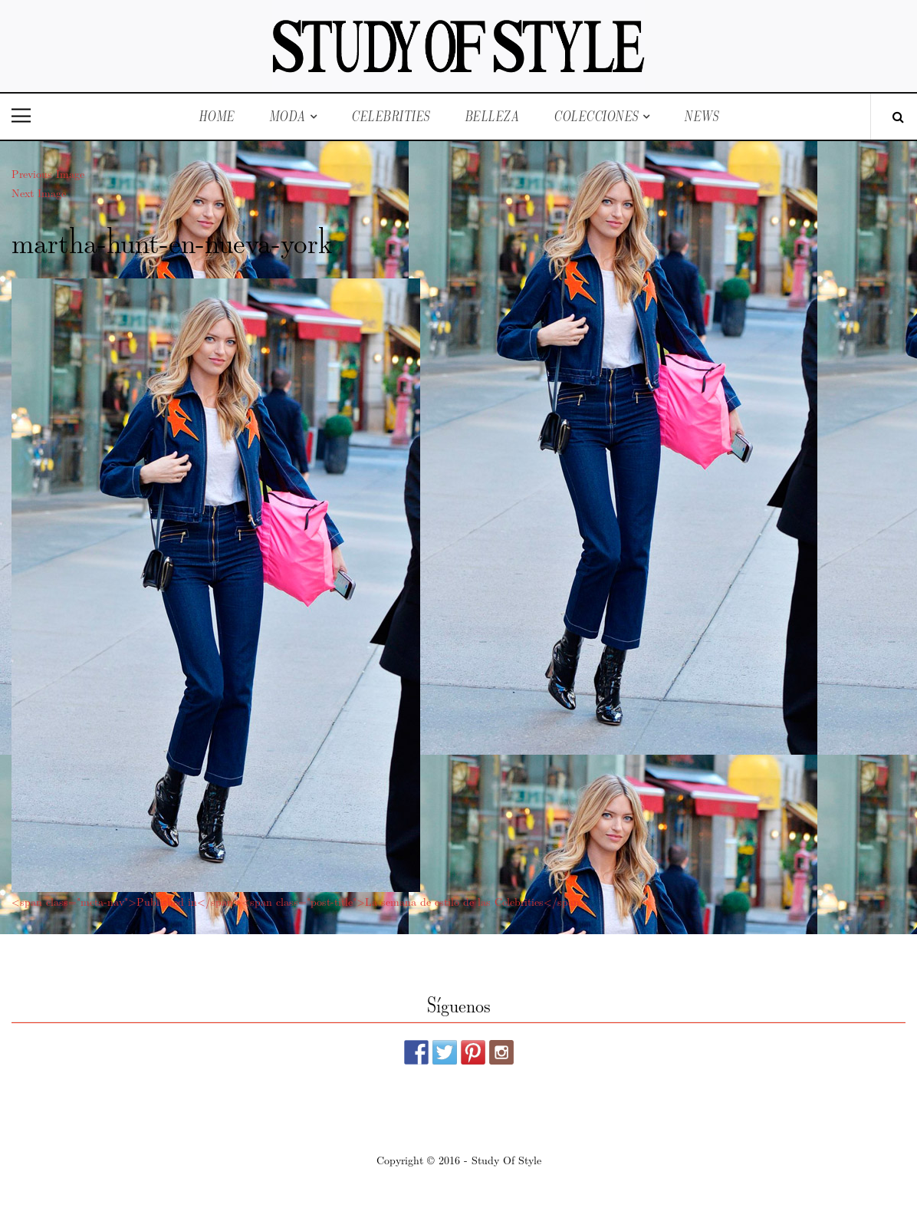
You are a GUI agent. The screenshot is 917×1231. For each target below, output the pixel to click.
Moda (287, 116)
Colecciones (596, 116)
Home (217, 116)
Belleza (492, 116)
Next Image (39, 192)
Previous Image (48, 173)
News (701, 116)
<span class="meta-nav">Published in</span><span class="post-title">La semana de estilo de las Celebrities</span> (300, 901)
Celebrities (390, 116)
